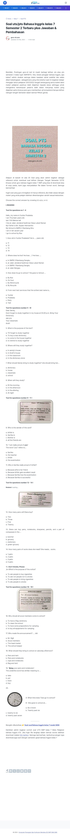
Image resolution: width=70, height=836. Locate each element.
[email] (29, 771)
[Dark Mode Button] (66, 3)
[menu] (5, 3)
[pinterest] (25, 771)
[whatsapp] (18, 771)
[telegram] (22, 771)
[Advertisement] (35, 56)
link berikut (24, 735)
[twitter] (14, 771)
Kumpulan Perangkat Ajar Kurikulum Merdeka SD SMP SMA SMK (38, 832)
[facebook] (10, 771)
